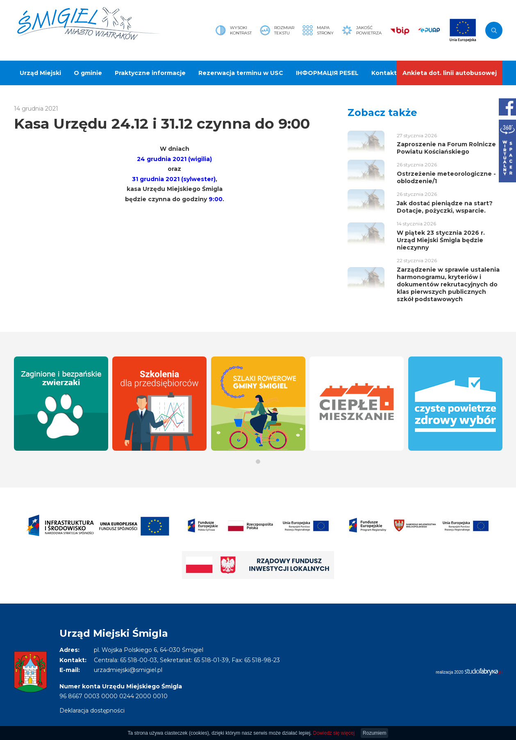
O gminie (88, 73)
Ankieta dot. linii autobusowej (449, 73)
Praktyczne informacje (150, 73)
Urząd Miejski (40, 73)
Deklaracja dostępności (92, 710)
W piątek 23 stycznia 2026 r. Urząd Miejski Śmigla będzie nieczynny (441, 240)
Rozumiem (374, 733)
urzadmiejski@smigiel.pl (128, 670)
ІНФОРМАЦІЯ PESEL (327, 73)
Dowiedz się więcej (334, 733)
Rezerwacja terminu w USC (240, 73)
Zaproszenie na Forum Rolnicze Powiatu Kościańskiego (446, 148)
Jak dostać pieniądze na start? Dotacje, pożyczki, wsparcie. (445, 207)
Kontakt (384, 73)
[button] (258, 461)
